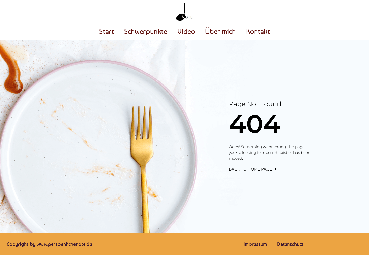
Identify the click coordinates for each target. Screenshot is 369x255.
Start (106, 31)
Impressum (255, 244)
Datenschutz (290, 244)
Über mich (220, 31)
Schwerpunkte (145, 31)
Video (186, 31)
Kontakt (258, 31)
